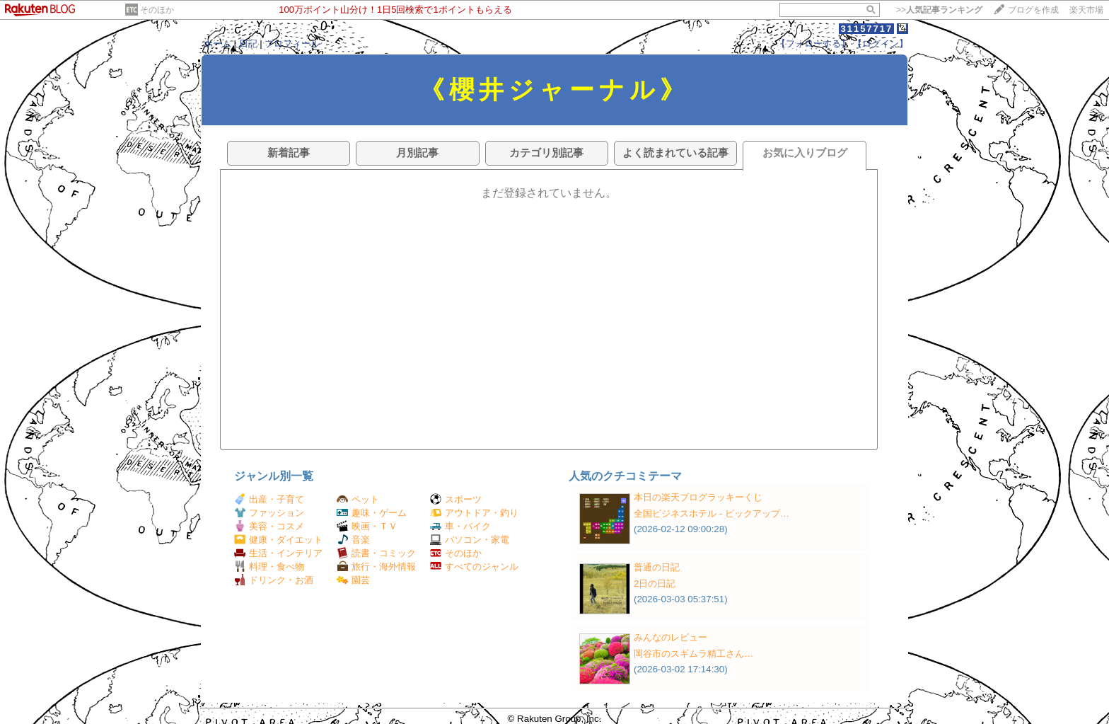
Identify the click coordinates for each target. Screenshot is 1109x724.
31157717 (866, 28)
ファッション (269, 512)
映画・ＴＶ (367, 526)
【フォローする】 (813, 43)
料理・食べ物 (269, 566)
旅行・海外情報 (376, 566)
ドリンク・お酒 (273, 580)
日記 (248, 43)
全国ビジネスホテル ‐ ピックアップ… (711, 513)
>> (939, 10)
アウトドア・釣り (474, 512)
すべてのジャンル (474, 566)
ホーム (217, 43)
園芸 (353, 580)
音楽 (353, 539)
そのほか (157, 10)
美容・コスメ (269, 526)
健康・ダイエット (278, 539)
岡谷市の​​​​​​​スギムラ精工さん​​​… (693, 653)
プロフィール (292, 43)
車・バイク (460, 526)
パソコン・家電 (469, 539)
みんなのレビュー (670, 637)
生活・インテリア (278, 553)
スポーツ (456, 499)
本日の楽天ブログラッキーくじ (698, 497)
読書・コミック (376, 553)
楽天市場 (1086, 10)
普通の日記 (657, 567)
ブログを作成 (1033, 10)
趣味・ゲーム (372, 512)
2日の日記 (654, 583)
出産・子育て (269, 499)
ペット (358, 499)
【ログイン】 (880, 43)
